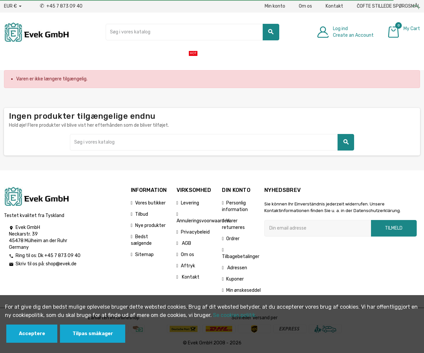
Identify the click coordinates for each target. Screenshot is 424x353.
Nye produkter (150, 225)
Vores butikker (150, 203)
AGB (186, 243)
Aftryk (188, 266)
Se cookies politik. (235, 315)
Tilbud (141, 214)
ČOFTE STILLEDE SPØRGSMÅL (388, 6)
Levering (190, 203)
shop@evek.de (61, 264)
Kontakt (334, 6)
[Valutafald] (13, 6)
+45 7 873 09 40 (61, 6)
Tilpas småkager (93, 333)
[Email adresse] (317, 228)
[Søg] (192, 32)
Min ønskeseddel (243, 290)
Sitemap (144, 254)
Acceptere (32, 333)
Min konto (275, 6)
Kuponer (235, 279)
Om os (305, 6)
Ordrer (232, 239)
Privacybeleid (195, 232)
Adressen (236, 268)
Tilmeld (393, 228)
